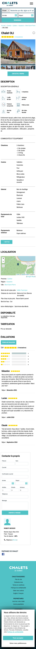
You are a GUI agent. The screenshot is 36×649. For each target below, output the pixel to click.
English (15, 593)
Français (21, 593)
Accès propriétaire (18, 604)
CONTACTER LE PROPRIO (18, 73)
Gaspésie (9, 282)
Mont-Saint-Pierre (10, 285)
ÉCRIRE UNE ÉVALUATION (8, 342)
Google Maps (31, 276)
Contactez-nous (18, 582)
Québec (9, 279)
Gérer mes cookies (18, 590)
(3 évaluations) (18, 37)
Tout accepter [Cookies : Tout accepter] (18, 638)
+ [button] (3, 258)
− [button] (3, 261)
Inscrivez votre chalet (18, 601)
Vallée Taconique (22, 290)
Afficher (14, 540)
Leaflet (17, 274)
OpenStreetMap (25, 274)
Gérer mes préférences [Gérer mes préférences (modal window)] (18, 643)
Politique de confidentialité (18, 588)
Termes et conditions (18, 585)
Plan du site (18, 579)
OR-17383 (5, 28)
